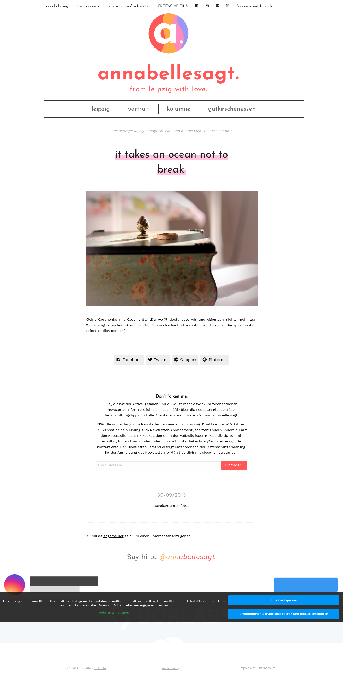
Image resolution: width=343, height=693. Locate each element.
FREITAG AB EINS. (173, 6)
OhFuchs (100, 668)
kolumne (179, 109)
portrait (138, 109)
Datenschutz (266, 668)
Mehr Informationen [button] (113, 612)
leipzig (101, 109)
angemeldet (113, 536)
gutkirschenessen (232, 109)
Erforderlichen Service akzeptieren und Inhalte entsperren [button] (283, 613)
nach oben (170, 668)
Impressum (247, 668)
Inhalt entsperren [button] (284, 600)
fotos (184, 505)
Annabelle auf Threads (254, 6)
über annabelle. (89, 6)
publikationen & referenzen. (129, 6)
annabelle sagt (58, 6)
